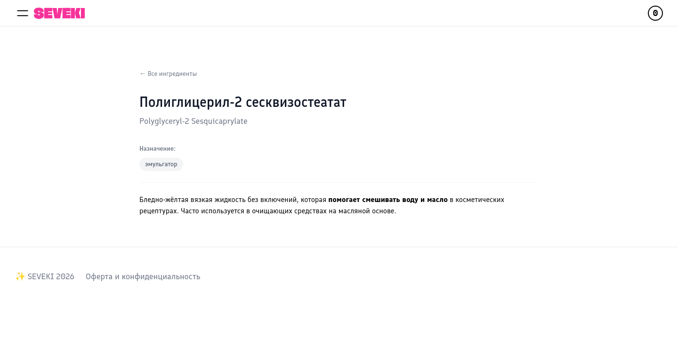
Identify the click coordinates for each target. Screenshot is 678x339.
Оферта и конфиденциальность (143, 276)
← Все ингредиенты (168, 74)
